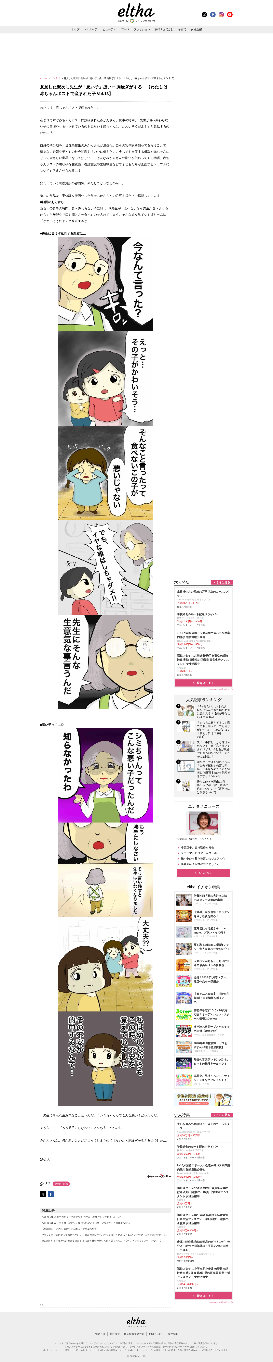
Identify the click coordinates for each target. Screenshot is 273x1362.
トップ (75, 29)
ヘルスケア (91, 29)
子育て (182, 29)
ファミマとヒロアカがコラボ (199, 853)
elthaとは (100, 1333)
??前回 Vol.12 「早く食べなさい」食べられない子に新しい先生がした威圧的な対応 (86, 1222)
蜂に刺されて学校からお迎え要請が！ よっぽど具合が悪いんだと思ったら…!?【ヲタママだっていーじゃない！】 (102, 1240)
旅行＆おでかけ (164, 29)
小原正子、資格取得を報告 (197, 847)
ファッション (142, 29)
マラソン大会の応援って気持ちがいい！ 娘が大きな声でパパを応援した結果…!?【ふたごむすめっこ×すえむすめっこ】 (105, 1234)
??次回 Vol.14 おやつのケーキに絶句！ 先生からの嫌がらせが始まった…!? (81, 1217)
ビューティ (109, 29)
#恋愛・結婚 (61, 1183)
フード (125, 29)
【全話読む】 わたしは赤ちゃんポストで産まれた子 (69, 1228)
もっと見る (205, 872)
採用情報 (173, 1333)
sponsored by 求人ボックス (221, 689)
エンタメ (56, 78)
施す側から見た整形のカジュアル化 (203, 858)
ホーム (44, 78)
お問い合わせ (156, 1333)
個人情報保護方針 (134, 1333)
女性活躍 (196, 29)
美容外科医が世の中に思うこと (200, 864)
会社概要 (115, 1333)
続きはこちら (205, 683)
